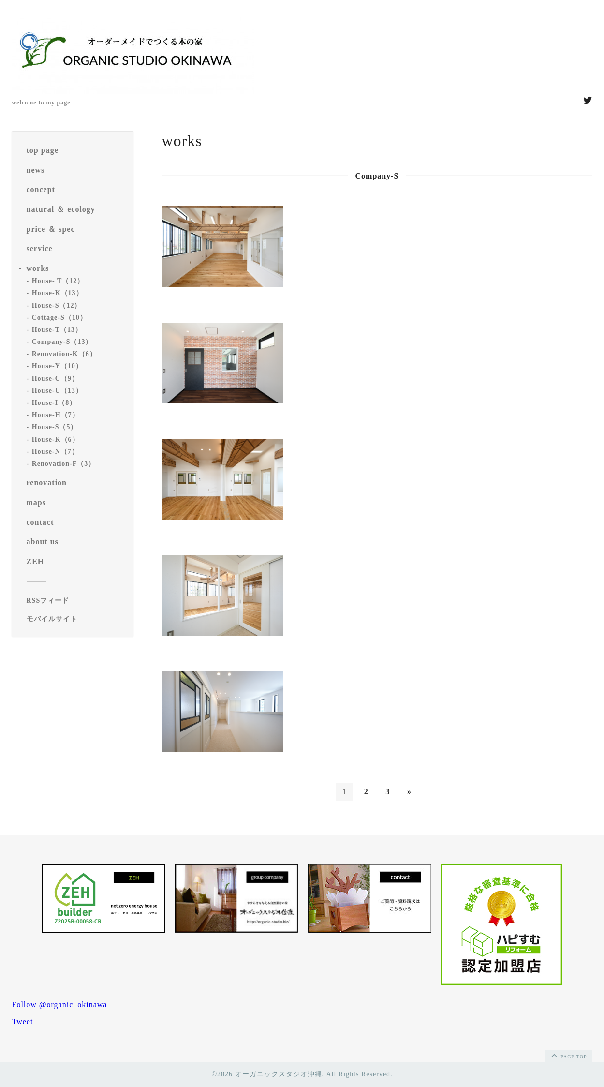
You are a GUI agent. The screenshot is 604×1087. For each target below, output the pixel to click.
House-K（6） (55, 439)
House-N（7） (55, 451)
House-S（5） (55, 427)
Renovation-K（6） (64, 353)
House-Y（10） (57, 366)
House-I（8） (54, 402)
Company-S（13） (62, 341)
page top (568, 1055)
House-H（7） (55, 414)
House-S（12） (57, 305)
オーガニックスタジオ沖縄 (278, 1074)
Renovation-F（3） (64, 463)
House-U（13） (57, 390)
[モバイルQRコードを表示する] (76, 619)
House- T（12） (58, 280)
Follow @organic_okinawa (59, 1004)
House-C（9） (55, 378)
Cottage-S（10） (59, 317)
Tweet (22, 1021)
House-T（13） (57, 329)
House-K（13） (57, 293)
